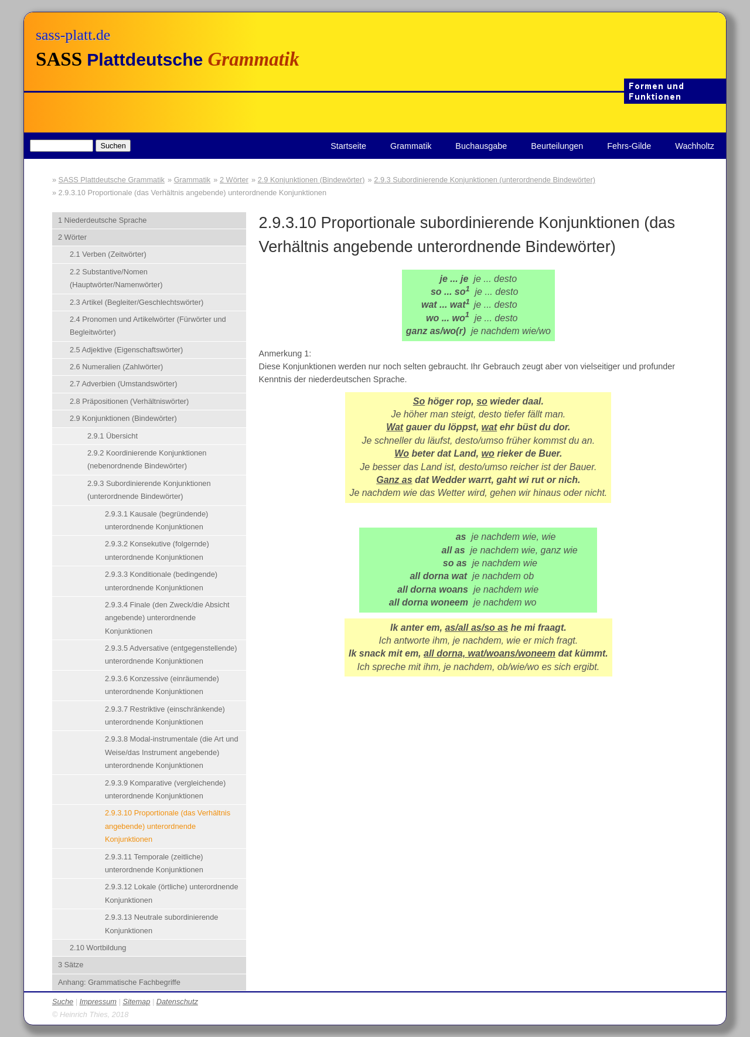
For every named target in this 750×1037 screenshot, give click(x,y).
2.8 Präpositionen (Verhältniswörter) (129, 401)
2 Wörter (234, 179)
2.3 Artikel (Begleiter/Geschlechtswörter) (136, 302)
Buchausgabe (481, 146)
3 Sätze (70, 964)
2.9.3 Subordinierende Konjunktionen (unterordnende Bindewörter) (484, 179)
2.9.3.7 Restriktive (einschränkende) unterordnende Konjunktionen (165, 715)
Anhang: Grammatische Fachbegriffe (119, 982)
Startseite (348, 146)
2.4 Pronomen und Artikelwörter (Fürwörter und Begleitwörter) (148, 325)
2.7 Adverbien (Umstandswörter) (124, 383)
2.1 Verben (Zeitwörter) (108, 254)
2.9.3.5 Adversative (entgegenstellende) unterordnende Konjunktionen (171, 654)
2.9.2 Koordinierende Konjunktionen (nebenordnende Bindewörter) (146, 459)
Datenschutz (177, 1001)
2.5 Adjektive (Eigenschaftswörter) (126, 349)
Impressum (98, 1001)
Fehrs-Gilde (629, 146)
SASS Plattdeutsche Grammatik (112, 179)
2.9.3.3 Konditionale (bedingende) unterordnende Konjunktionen (161, 580)
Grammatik (410, 146)
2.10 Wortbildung (98, 947)
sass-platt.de (73, 34)
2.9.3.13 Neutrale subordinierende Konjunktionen (162, 923)
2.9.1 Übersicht (112, 435)
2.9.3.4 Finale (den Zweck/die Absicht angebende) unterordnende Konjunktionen (167, 617)
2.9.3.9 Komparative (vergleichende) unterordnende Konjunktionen (165, 789)
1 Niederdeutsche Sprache (102, 220)
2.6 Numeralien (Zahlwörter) (116, 366)
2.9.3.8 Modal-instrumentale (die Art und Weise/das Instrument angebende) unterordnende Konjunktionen (171, 752)
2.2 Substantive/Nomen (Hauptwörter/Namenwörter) (116, 278)
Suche (62, 1001)
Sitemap (136, 1001)
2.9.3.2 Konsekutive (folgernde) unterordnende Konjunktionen (157, 550)
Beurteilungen (557, 146)
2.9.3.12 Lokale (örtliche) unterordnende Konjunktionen (171, 893)
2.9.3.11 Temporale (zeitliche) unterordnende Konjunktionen (154, 863)
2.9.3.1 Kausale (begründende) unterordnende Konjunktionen (156, 520)
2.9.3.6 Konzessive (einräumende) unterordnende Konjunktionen (162, 685)
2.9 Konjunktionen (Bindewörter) (311, 179)
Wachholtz (694, 146)
